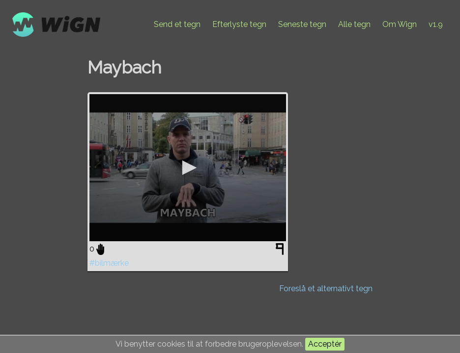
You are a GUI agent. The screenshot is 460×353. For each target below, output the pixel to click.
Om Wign (399, 24)
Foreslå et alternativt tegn (326, 288)
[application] (187, 167)
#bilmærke (109, 263)
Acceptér (325, 344)
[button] (188, 167)
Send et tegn (177, 24)
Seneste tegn (302, 24)
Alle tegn (354, 24)
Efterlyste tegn (239, 24)
